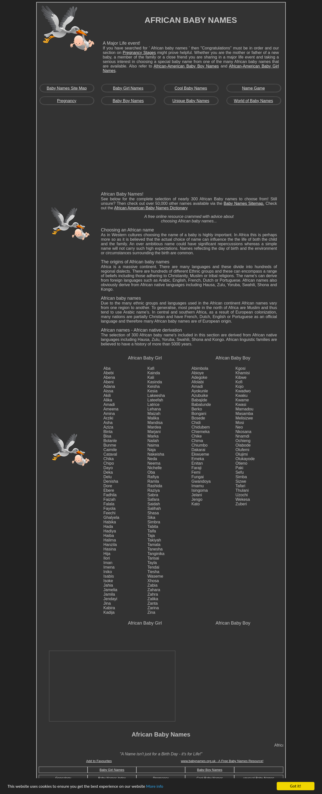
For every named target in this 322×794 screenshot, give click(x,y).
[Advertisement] (161, 150)
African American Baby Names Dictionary (151, 208)
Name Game (253, 88)
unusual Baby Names (258, 778)
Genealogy (63, 778)
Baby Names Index (112, 778)
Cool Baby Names (191, 88)
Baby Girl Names (128, 88)
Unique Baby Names (190, 101)
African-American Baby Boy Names (186, 66)
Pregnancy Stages (139, 52)
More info (154, 786)
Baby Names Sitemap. (244, 203)
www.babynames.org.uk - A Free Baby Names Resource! (222, 761)
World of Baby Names (253, 101)
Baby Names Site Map (67, 88)
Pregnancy (66, 101)
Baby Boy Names (128, 101)
